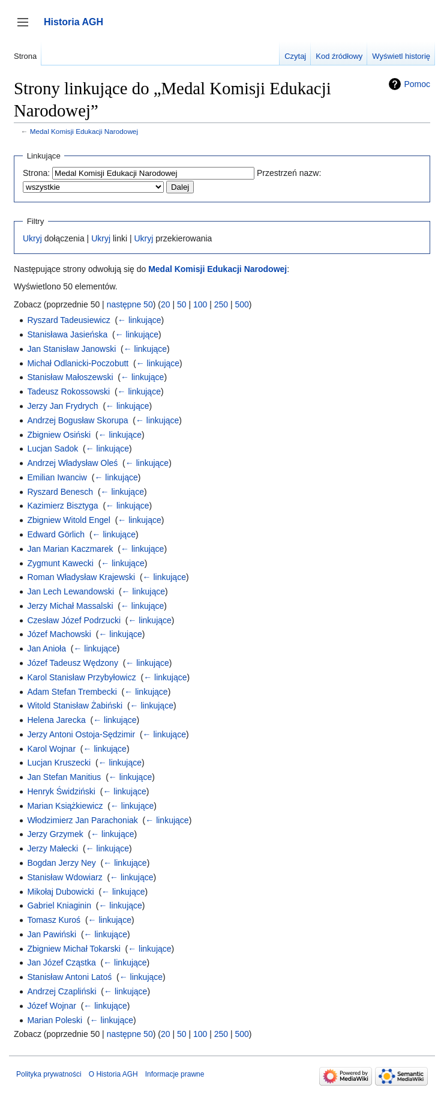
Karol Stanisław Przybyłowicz (81, 677)
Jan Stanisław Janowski (71, 349)
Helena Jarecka (56, 720)
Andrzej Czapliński (61, 991)
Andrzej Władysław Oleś (72, 463)
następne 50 (130, 304)
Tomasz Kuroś (53, 920)
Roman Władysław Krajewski (81, 577)
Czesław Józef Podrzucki (74, 620)
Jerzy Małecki (52, 848)
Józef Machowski (59, 634)
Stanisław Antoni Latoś (69, 977)
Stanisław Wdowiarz (64, 877)
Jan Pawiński (51, 934)
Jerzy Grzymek (55, 834)
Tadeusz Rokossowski (68, 391)
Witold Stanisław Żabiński (74, 705)
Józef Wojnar (51, 1006)
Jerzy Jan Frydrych (62, 406)
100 (200, 304)
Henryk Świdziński (61, 791)
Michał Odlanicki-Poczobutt (77, 363)
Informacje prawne (175, 1074)
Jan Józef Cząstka (61, 962)
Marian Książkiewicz (65, 806)
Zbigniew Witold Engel (68, 520)
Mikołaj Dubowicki (60, 891)
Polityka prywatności (49, 1074)
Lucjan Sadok (52, 448)
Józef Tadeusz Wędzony (72, 663)
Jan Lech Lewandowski (70, 591)
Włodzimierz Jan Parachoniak (82, 820)
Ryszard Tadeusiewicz (68, 320)
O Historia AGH (113, 1074)
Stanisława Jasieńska (67, 334)
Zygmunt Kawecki (60, 563)
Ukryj (32, 238)
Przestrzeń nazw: (289, 173)
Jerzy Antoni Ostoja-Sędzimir (81, 734)
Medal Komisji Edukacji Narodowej (84, 131)
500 (241, 304)
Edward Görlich (56, 534)
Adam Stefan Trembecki (71, 692)
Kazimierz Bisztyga (62, 505)
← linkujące (139, 320)
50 (182, 304)
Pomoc (417, 84)
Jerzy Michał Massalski (70, 606)
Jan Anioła (46, 648)
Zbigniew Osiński (59, 435)
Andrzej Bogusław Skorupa (77, 420)
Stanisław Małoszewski (70, 377)
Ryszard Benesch (60, 492)
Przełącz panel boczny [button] (27, 28)
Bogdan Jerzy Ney (61, 863)
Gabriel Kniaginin (59, 905)
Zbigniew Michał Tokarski (73, 948)
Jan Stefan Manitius (64, 777)
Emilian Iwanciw (57, 477)
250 (221, 304)
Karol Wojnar (51, 749)
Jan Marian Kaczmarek (70, 549)
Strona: (36, 173)
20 (165, 304)
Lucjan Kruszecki (59, 762)
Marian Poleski (54, 1020)
